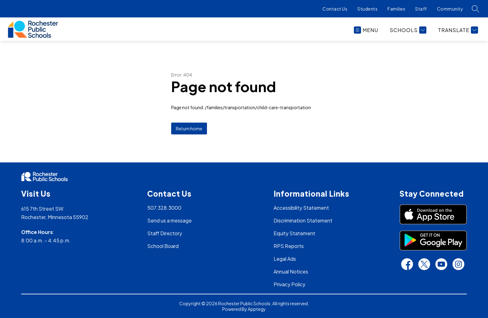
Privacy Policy (289, 284)
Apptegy (257, 309)
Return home (189, 128)
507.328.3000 (164, 207)
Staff (421, 9)
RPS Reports (289, 246)
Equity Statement (294, 233)
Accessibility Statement (301, 207)
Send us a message (169, 220)
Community (450, 9)
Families (396, 9)
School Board (163, 246)
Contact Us (334, 9)
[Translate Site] (457, 30)
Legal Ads (285, 258)
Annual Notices (291, 271)
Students (367, 9)
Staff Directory (164, 233)
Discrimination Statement (303, 220)
